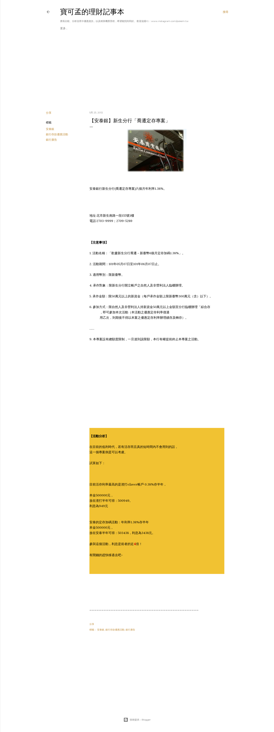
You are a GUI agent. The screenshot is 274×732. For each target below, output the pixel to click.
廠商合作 (99, 28)
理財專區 (113, 28)
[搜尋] (225, 12)
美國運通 (86, 28)
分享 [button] (48, 113)
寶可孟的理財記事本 (92, 11)
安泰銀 (50, 129)
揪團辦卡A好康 (69, 28)
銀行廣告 (51, 139)
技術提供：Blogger (137, 719)
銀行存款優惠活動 (57, 134)
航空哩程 (126, 28)
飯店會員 (139, 28)
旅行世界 (152, 28)
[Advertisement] (137, 73)
